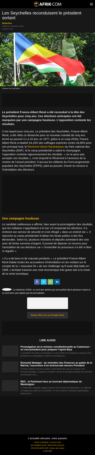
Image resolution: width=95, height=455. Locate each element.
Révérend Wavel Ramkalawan (46, 146)
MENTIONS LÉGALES (56, 445)
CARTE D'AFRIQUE (41, 442)
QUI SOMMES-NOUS (38, 445)
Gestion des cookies (57, 448)
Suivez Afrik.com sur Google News (47, 315)
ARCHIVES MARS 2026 (39, 448)
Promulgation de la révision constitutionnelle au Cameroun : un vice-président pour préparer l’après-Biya (55, 348)
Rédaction (7, 23)
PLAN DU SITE (55, 442)
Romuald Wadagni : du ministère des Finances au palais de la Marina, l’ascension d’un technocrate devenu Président (56, 364)
